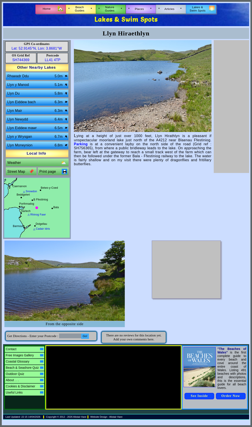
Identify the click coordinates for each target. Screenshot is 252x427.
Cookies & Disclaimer (24, 386)
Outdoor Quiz (24, 374)
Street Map (20, 171)
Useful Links (24, 392)
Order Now (230, 396)
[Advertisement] (231, 106)
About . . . (24, 380)
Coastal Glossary (24, 361)
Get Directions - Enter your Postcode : (33, 336)
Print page (53, 171)
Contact (24, 349)
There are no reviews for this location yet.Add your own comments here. (134, 337)
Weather (36, 162)
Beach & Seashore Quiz (24, 367)
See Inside (199, 396)
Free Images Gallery (24, 355)
